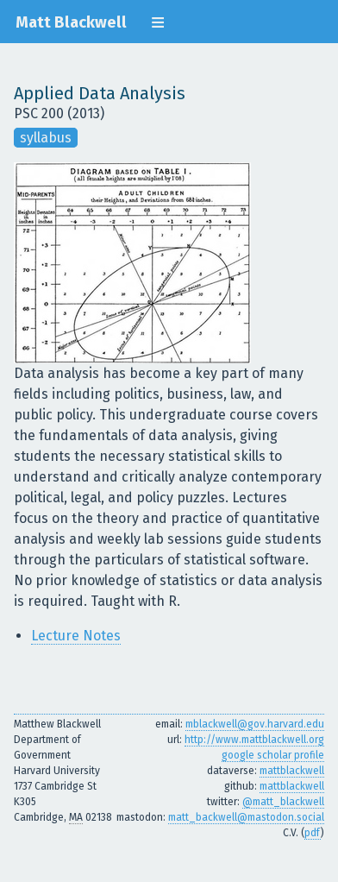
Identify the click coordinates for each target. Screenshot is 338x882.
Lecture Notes (76, 635)
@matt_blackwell (283, 802)
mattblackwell (292, 771)
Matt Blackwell (71, 22)
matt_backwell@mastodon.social (246, 817)
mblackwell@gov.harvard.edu (254, 724)
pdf (312, 833)
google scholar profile (273, 755)
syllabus (46, 137)
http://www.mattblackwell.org (254, 740)
